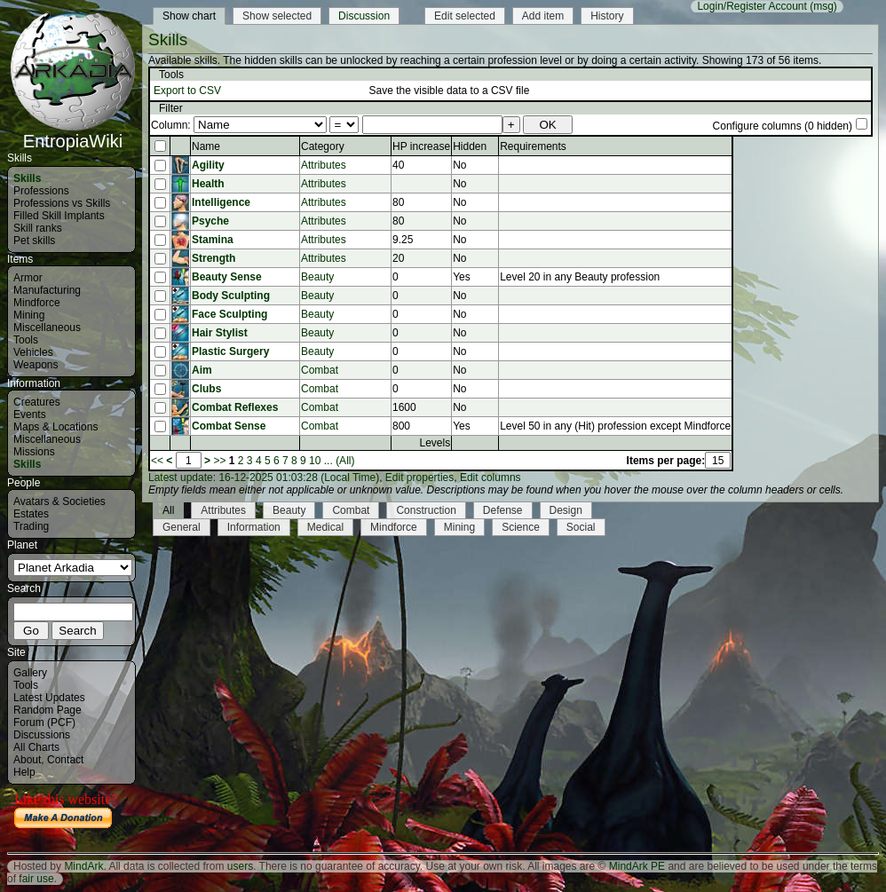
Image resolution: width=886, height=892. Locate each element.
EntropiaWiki (73, 133)
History (606, 16)
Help (24, 772)
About (27, 760)
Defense (503, 510)
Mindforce (36, 302)
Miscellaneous (47, 327)
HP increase (421, 146)
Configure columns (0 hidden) (782, 126)
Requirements (533, 146)
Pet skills (34, 240)
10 (314, 460)
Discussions (41, 735)
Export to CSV (187, 90)
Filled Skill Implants (59, 215)
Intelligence (221, 202)
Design (566, 510)
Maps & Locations (55, 427)
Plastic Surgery (230, 351)
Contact (65, 760)
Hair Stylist (220, 333)
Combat (319, 370)
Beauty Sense (227, 277)
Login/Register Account (751, 6)
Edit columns (490, 477)
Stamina (212, 239)
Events (29, 414)
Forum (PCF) (44, 722)
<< (157, 460)
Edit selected (464, 16)
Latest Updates (49, 697)
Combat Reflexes (235, 407)
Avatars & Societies (59, 501)
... (328, 460)
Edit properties (419, 477)
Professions (41, 191)
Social (581, 527)
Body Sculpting (231, 295)
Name (206, 146)
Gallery (30, 673)
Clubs (206, 389)
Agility (208, 165)
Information (254, 527)
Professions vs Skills (61, 203)
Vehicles (33, 352)
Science (521, 527)
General (181, 527)
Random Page (47, 710)
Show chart (189, 16)
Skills (27, 178)
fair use (36, 878)
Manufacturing (47, 290)
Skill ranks (37, 228)
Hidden (470, 146)
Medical (325, 527)
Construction (425, 510)
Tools (25, 340)
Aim (202, 370)
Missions (34, 452)
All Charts (36, 747)
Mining (28, 315)
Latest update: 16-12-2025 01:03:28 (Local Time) (263, 477)
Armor (28, 278)
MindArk (83, 866)
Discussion (364, 16)
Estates (31, 514)
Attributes (323, 165)
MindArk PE (637, 866)
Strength (213, 258)
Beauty (317, 277)
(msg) (823, 6)
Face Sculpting (229, 314)
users (240, 866)
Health (208, 184)
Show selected (277, 16)
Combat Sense (228, 426)
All (168, 510)
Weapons (35, 365)
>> (219, 460)
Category (322, 146)
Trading (31, 526)
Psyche (210, 221)
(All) (345, 460)
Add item (543, 16)
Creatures (36, 402)
